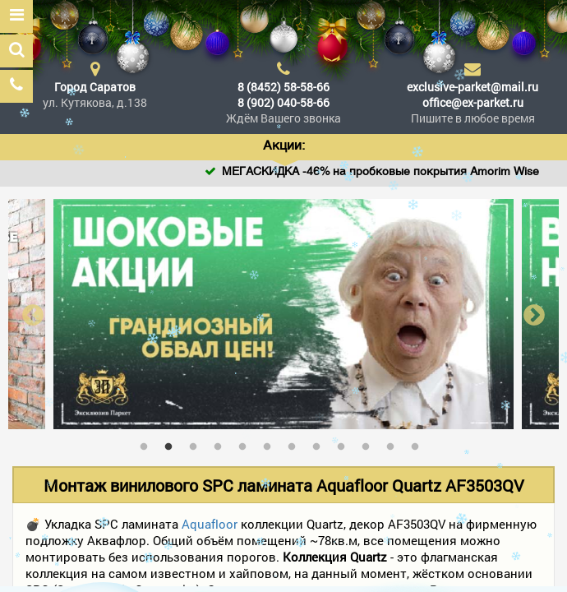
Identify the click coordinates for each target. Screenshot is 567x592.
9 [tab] (345, 443)
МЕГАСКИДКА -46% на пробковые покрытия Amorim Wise (396, 172)
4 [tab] (222, 443)
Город (95, 87)
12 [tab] (419, 443)
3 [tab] (197, 443)
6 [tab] (271, 443)
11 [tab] (394, 443)
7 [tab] (296, 443)
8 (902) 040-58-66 (283, 102)
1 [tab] (148, 443)
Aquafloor (209, 524)
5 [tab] (246, 443)
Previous (33, 314)
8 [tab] (320, 443)
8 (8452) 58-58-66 (283, 87)
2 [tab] (172, 443)
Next (534, 314)
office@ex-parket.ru (472, 102)
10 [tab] (370, 443)
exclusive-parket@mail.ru (472, 87)
